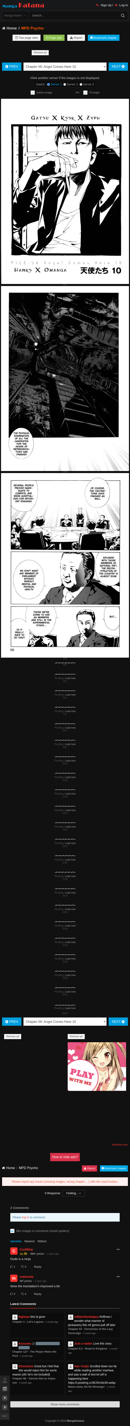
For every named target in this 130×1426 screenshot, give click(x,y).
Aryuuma (25, 1343)
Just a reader (83, 1343)
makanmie (27, 1276)
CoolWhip (26, 1249)
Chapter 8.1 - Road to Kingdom (87, 1348)
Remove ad (40, 52)
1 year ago (53, 1253)
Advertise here (120, 1144)
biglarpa (24, 1316)
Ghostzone (26, 1366)
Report (76, 37)
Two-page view (26, 37)
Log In (121, 5)
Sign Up (104, 5)
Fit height (94, 92)
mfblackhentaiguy (86, 1316)
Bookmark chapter (104, 37)
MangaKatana (75, 1420)
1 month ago (51, 1322)
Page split (54, 37)
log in (25, 1217)
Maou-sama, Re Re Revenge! (86, 1386)
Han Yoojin (81, 1366)
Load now (70, 678)
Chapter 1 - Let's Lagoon (28, 1321)
